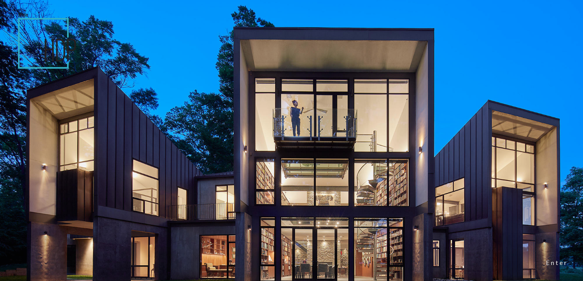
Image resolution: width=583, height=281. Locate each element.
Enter (557, 262)
